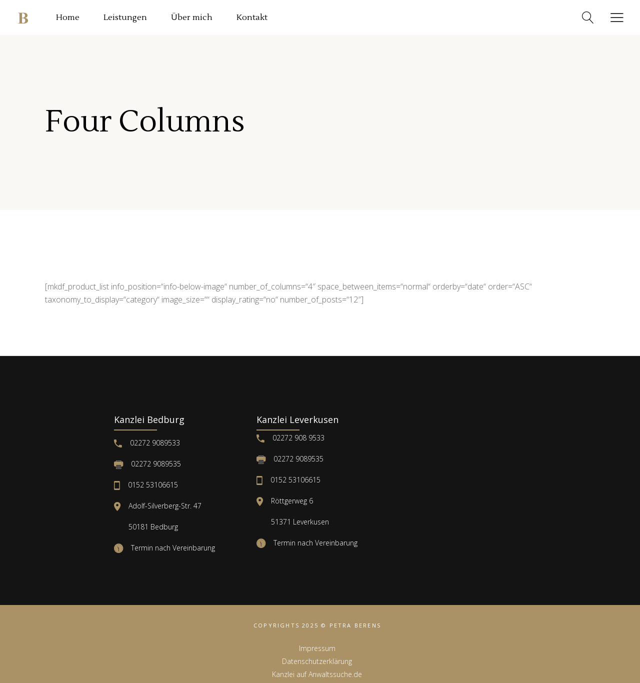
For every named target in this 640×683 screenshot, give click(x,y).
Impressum (317, 648)
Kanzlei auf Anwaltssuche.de (317, 674)
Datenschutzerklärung (317, 661)
